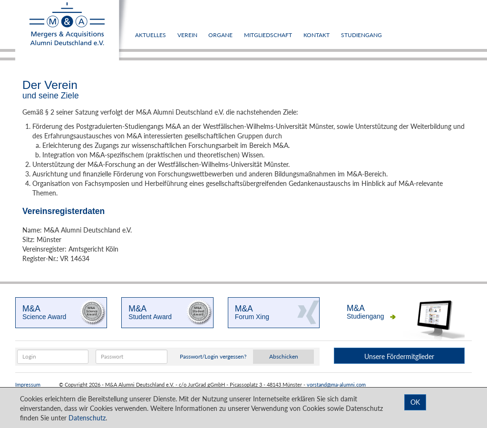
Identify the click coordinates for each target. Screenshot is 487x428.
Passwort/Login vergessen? (213, 356)
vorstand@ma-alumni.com (336, 385)
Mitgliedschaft (268, 35)
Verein (187, 35)
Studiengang (361, 35)
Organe (220, 35)
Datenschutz (87, 418)
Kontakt (316, 35)
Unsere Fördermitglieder (399, 356)
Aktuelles (150, 35)
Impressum (27, 385)
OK (415, 402)
